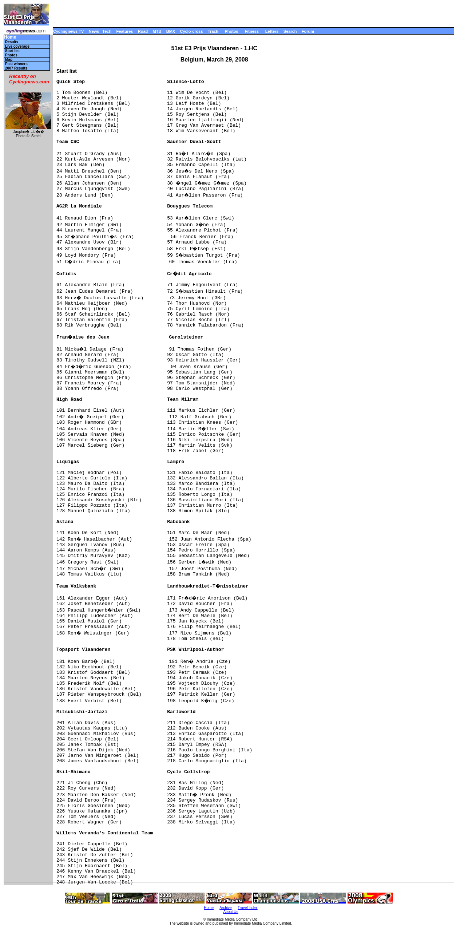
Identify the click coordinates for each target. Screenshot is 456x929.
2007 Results (16, 68)
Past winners (16, 64)
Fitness (252, 31)
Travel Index (248, 908)
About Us (230, 912)
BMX (170, 31)
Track (213, 31)
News (94, 31)
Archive (225, 908)
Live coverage (17, 46)
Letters (272, 31)
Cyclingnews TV (68, 31)
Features (124, 31)
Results (11, 42)
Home (10, 37)
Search (290, 31)
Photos (231, 31)
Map (8, 60)
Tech (106, 31)
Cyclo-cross (191, 31)
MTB (157, 31)
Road (143, 31)
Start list (12, 51)
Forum (308, 31)
